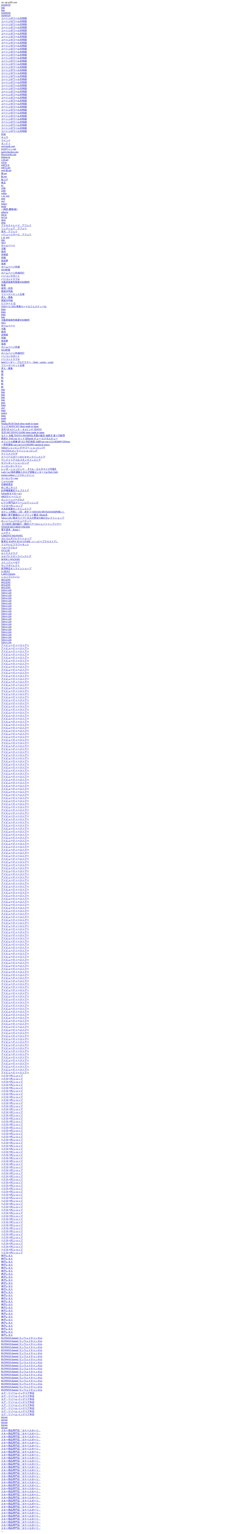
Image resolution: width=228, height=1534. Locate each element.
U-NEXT (5, 571)
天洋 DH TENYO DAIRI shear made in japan (22, 432)
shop (3, 220)
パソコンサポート (10, 276)
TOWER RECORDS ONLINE (15, 527)
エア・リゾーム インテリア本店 (17, 1393)
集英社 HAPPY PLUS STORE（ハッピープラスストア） (29, 541)
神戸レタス (7, 1255)
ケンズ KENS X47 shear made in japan (20, 426)
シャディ (5, 532)
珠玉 (3, 182)
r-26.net (4, 160)
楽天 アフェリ (9, 231)
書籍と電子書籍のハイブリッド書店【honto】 (24, 515)
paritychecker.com (9, 152)
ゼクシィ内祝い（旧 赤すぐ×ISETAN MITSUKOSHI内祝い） (33, 512)
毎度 (3, 285)
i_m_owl (5, 196)
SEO (3, 242)
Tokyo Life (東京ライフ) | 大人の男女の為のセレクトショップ (32, 518)
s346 (3, 188)
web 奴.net (6, 170)
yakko (4, 193)
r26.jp (4, 162)
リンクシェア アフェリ (14, 228)
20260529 (5, 5)
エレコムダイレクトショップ (16, 538)
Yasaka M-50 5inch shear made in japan (19, 423)
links (3, 309)
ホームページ (8, 245)
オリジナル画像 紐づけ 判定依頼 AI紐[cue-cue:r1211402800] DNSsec (35, 441)
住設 (3, 134)
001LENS (5, 579)
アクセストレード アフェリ (16, 225)
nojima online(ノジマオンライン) (17, 475)
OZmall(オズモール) (11, 493)
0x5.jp (4, 217)
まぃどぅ (5, 143)
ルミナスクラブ (9, 553)
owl (3, 201)
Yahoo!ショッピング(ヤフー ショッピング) (23, 447)
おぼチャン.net (8, 149)
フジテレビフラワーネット (15, 544)
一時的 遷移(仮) (9, 209)
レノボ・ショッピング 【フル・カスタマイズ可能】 (29, 469)
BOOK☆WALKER (10, 559)
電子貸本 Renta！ (11, 529)
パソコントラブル (10, 279)
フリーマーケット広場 (12, 294)
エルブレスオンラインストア (16, 556)
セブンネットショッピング (15, 463)
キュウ (4, 137)
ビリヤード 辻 (8, 303)
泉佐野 (4, 260)
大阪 (3, 248)
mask (3, 206)
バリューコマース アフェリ (16, 234)
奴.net (4, 176)
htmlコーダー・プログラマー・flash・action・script (27, 362)
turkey (4, 204)
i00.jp (4, 214)
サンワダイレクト (10, 565)
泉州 (3, 251)
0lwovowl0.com (8, 154)
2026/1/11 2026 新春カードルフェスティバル (24, 306)
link (3, 7)
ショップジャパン (10, 577)
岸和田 (4, 254)
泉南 (3, 263)
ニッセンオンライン (11, 466)
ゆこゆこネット (9, 487)
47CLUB (5, 550)
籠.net (4, 173)
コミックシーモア (10, 562)
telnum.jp (5, 157)
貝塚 (3, 257)
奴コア (4, 179)
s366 (3, 191)
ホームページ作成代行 (12, 273)
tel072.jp (5, 165)
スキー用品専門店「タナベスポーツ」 (21, 1430)
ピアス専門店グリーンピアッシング (19, 502)
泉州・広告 (7, 288)
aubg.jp (4, 212)
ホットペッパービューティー (16, 521)
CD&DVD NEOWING (12, 535)
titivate (4, 1417)
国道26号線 (7, 291)
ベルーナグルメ (9, 547)
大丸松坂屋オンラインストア (16, 509)
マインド (5, 140)
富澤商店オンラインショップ (16, 568)
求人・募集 (7, 297)
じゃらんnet (7, 481)
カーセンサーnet (9, 478)
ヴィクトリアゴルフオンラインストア (21, 460)
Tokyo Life (6, 590)
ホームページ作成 (10, 267)
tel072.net (5, 167)
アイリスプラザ (9, 454)
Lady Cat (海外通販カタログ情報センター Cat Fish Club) (29, 472)
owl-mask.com (8, 146)
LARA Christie (8, 574)
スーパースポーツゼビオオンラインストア (23, 457)
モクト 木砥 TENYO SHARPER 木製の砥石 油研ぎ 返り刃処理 (33, 435)
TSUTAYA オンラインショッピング (19, 451)
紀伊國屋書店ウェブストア (15, 490)
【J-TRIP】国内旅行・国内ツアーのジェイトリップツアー (31, 524)
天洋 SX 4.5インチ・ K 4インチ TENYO (21, 429)
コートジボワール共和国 (14, 18)
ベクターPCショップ (12, 505)
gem (3, 198)
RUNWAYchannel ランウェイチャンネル (21, 1338)
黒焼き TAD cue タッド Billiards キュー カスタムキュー (29, 438)
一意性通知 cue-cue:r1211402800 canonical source (25, 444)
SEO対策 (5, 270)
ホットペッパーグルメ (12, 499)
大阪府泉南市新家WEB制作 (15, 282)
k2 (2, 185)
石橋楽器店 (7, 484)
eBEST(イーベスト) (11, 496)
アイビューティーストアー (15, 645)
